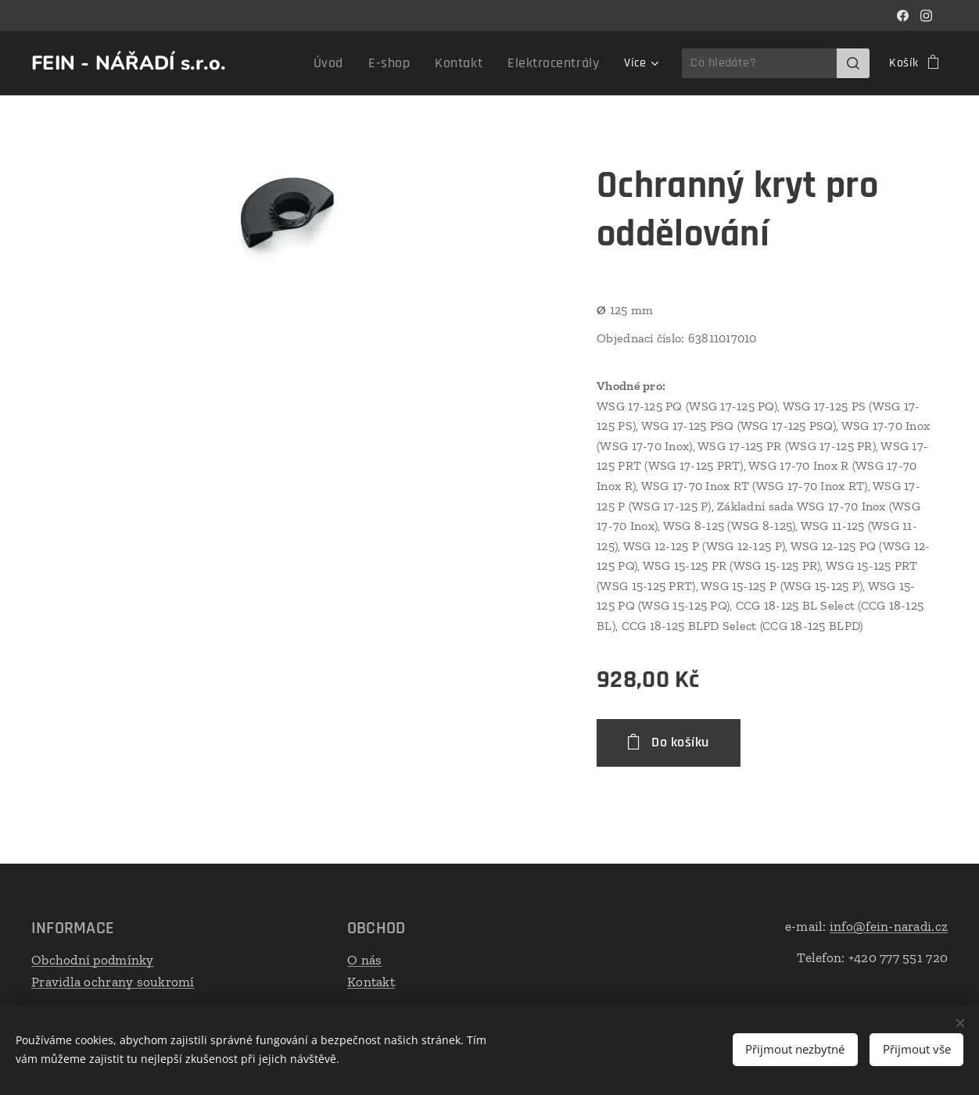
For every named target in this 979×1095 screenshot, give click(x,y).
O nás (364, 960)
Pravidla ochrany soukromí (113, 981)
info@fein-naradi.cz (889, 926)
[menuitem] (353, 63)
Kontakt (371, 981)
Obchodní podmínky (92, 960)
